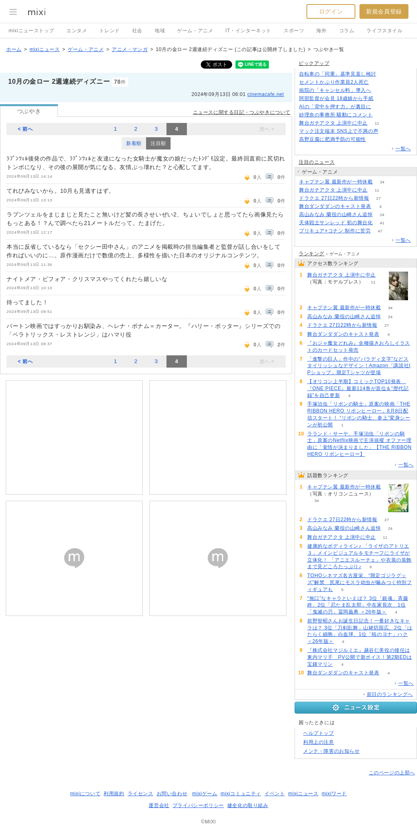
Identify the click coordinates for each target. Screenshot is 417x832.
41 (382, 223)
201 (380, 107)
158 (380, 90)
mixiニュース (44, 49)
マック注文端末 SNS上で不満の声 (338, 131)
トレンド (109, 30)
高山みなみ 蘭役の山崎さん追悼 (336, 214)
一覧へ (403, 149)
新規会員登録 (384, 11)
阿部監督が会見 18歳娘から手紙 (336, 98)
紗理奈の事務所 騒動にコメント (336, 115)
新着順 (134, 143)
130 (385, 74)
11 (377, 123)
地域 (160, 30)
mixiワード (334, 793)
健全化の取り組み (247, 805)
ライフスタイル (384, 30)
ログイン (331, 11)
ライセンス (140, 793)
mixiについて (85, 793)
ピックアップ (314, 63)
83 (375, 139)
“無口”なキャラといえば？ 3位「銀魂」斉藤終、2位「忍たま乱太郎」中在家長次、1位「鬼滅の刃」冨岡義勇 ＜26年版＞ (357, 605)
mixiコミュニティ (241, 793)
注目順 (158, 143)
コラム (347, 30)
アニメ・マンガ (130, 49)
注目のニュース (317, 162)
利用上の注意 (318, 742)
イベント (274, 793)
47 (380, 231)
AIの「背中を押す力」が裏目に (335, 106)
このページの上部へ (392, 773)
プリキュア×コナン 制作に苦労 (334, 231)
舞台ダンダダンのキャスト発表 (335, 206)
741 (382, 98)
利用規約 (114, 793)
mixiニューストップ (31, 30)
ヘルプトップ (318, 733)
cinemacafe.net (265, 94)
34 (382, 182)
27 (378, 198)
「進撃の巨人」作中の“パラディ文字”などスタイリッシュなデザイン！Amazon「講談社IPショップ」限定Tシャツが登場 (358, 366)
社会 (137, 30)
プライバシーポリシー (198, 805)
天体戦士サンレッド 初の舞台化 (336, 222)
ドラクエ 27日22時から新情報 (334, 198)
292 (387, 131)
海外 (321, 30)
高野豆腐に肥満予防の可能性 (332, 139)
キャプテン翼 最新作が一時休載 (336, 182)
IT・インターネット (248, 30)
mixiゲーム (204, 793)
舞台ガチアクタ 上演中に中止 (333, 123)
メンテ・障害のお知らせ (331, 751)
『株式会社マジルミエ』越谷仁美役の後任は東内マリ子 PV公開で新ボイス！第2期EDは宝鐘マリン (359, 657)
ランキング (311, 254)
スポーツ (294, 30)
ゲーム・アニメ (195, 30)
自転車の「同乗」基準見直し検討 (337, 74)
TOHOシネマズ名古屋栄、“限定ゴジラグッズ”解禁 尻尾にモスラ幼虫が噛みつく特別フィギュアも (359, 582)
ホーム (14, 49)
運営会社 (159, 805)
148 (378, 82)
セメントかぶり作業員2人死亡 (334, 82)
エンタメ (77, 30)
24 (382, 214)
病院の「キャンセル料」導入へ (335, 90)
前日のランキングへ (390, 694)
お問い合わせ (172, 793)
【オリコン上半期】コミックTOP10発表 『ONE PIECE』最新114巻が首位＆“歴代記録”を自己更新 (357, 388)
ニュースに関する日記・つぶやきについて (242, 112)
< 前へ (25, 129)
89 (382, 115)
